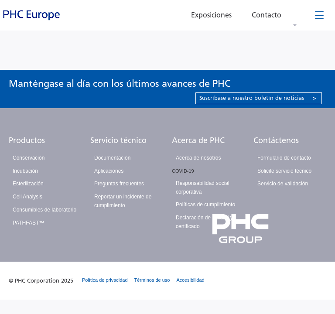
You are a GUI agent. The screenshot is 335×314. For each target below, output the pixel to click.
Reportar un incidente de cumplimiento (122, 201)
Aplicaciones (108, 171)
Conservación (28, 158)
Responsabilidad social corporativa (202, 187)
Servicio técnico (118, 140)
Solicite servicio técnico (284, 171)
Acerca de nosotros (198, 158)
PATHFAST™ (28, 223)
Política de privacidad (105, 280)
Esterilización (28, 184)
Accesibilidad (191, 280)
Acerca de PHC (198, 140)
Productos (27, 140)
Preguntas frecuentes (119, 184)
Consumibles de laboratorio (44, 210)
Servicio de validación (282, 184)
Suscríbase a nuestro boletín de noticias (257, 98)
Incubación (25, 171)
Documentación (112, 158)
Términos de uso (152, 280)
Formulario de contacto (284, 158)
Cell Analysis (27, 197)
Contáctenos (276, 140)
